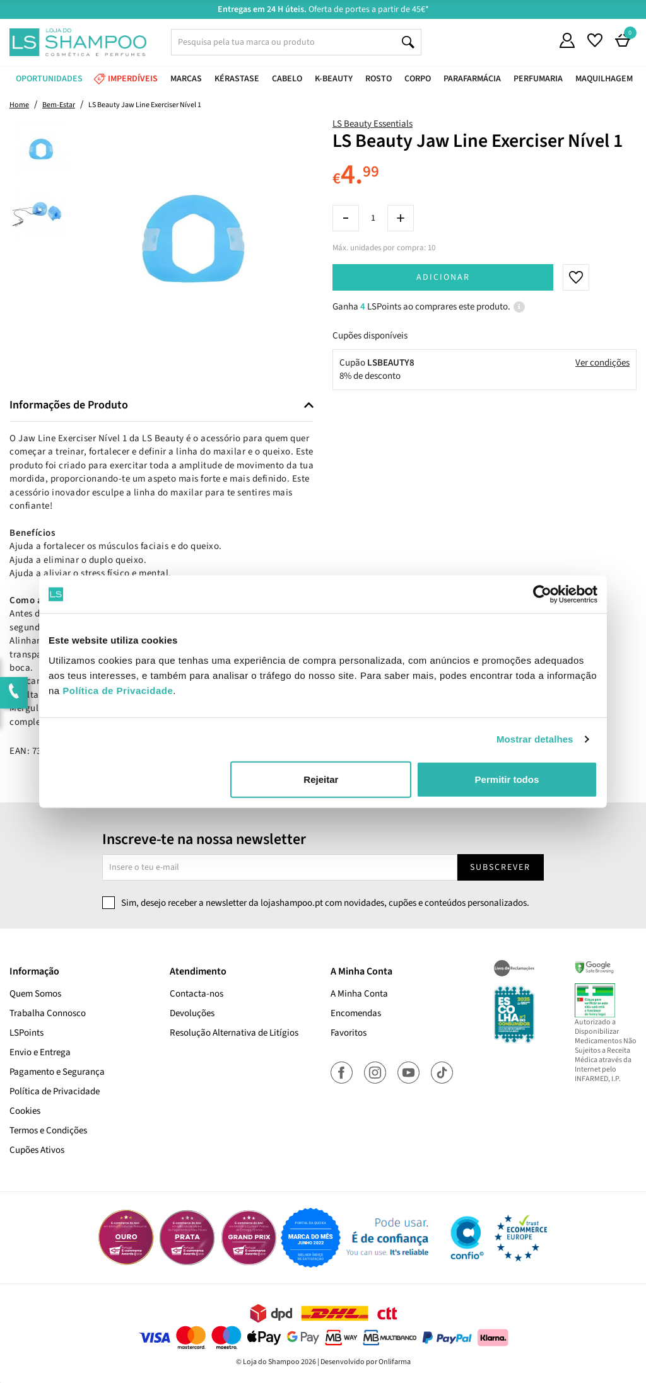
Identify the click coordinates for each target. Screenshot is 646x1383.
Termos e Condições (48, 1130)
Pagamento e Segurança (57, 1072)
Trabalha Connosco (47, 1013)
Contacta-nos (196, 993)
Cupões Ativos (36, 1150)
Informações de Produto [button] (68, 405)
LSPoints (26, 1032)
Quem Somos (35, 993)
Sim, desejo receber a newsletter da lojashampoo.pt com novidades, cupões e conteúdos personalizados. (325, 903)
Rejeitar (320, 778)
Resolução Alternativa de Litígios (234, 1032)
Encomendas (356, 1013)
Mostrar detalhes (534, 739)
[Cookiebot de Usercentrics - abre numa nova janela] (542, 594)
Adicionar (443, 277)
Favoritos (349, 1032)
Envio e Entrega (40, 1052)
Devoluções (192, 1013)
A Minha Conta (359, 993)
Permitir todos (507, 778)
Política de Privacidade (54, 1091)
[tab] (161, 406)
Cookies (24, 1111)
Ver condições (602, 362)
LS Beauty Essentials (372, 123)
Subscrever (500, 867)
